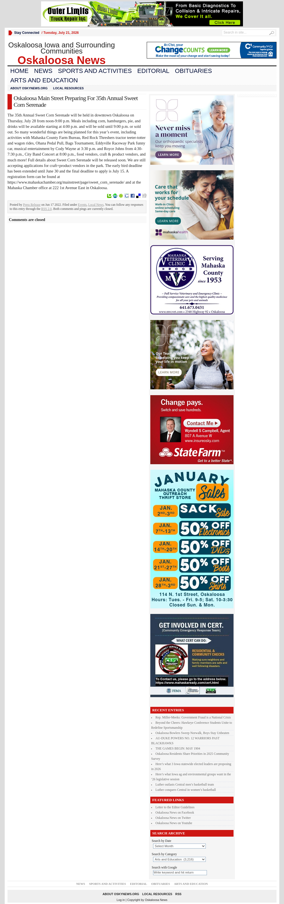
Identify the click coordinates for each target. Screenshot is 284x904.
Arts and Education (44, 80)
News (43, 70)
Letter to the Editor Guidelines (175, 807)
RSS (178, 894)
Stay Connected (26, 33)
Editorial (153, 70)
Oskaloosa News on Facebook (175, 812)
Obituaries (193, 70)
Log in (121, 900)
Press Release (31, 204)
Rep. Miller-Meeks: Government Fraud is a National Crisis (193, 717)
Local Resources (68, 88)
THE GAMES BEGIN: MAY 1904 (178, 748)
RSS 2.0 (46, 208)
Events (82, 204)
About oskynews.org (28, 88)
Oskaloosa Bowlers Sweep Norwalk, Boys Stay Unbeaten (192, 733)
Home (19, 70)
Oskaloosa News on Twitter (173, 817)
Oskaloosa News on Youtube (174, 823)
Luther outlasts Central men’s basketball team (185, 784)
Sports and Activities (95, 70)
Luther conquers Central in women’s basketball (186, 789)
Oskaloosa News (156, 900)
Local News (95, 204)
